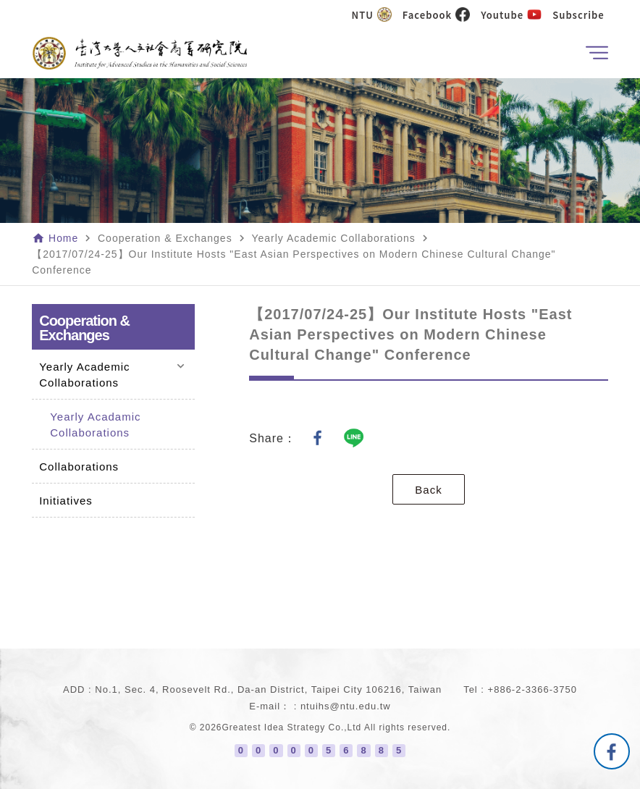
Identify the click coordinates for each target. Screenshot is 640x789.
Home (63, 238)
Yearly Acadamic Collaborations (95, 424)
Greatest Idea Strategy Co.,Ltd (292, 727)
